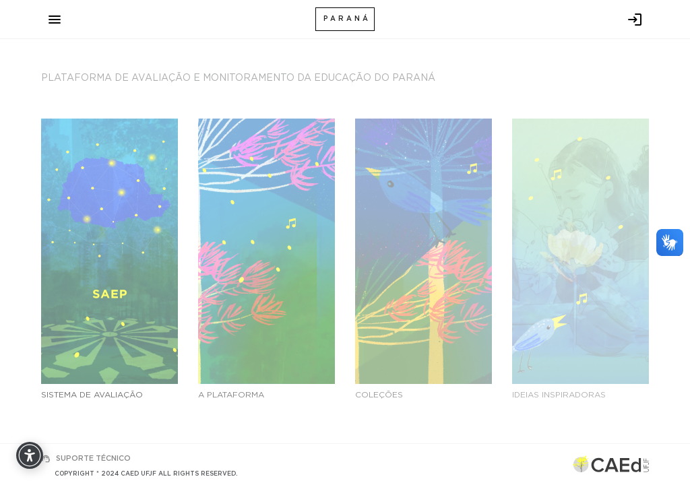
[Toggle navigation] (54, 19)
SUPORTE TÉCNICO (93, 458)
